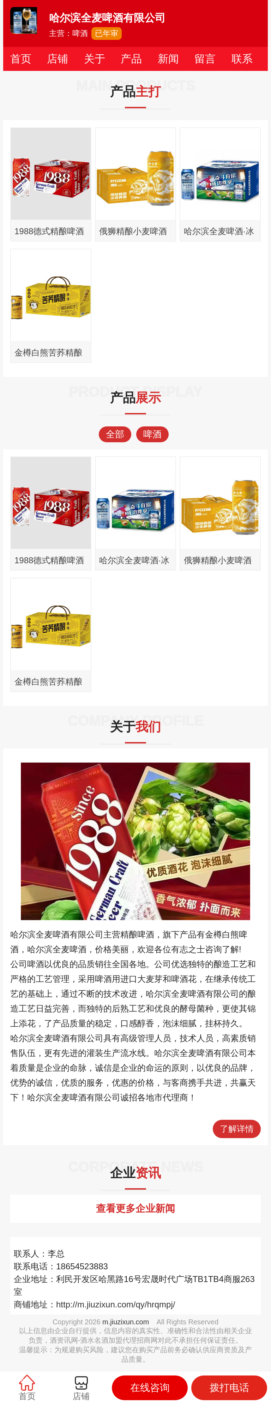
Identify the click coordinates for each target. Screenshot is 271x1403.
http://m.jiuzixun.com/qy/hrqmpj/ (115, 1304)
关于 (94, 59)
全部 (115, 434)
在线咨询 (150, 1387)
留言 (205, 59)
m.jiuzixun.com (125, 1322)
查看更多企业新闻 (135, 1208)
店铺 (57, 59)
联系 (242, 59)
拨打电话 (229, 1387)
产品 (131, 59)
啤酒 (152, 434)
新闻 (168, 59)
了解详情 (237, 1129)
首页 (20, 59)
